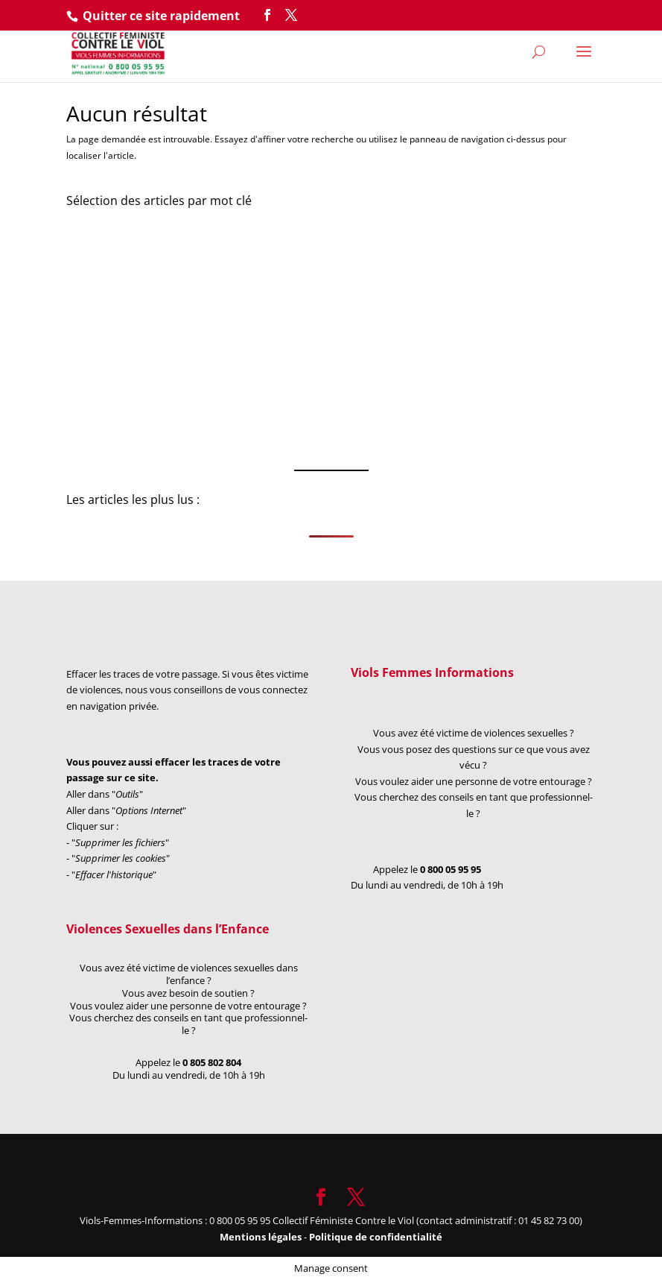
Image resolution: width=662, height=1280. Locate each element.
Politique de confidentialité (375, 1236)
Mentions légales (262, 1236)
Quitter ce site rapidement (161, 15)
